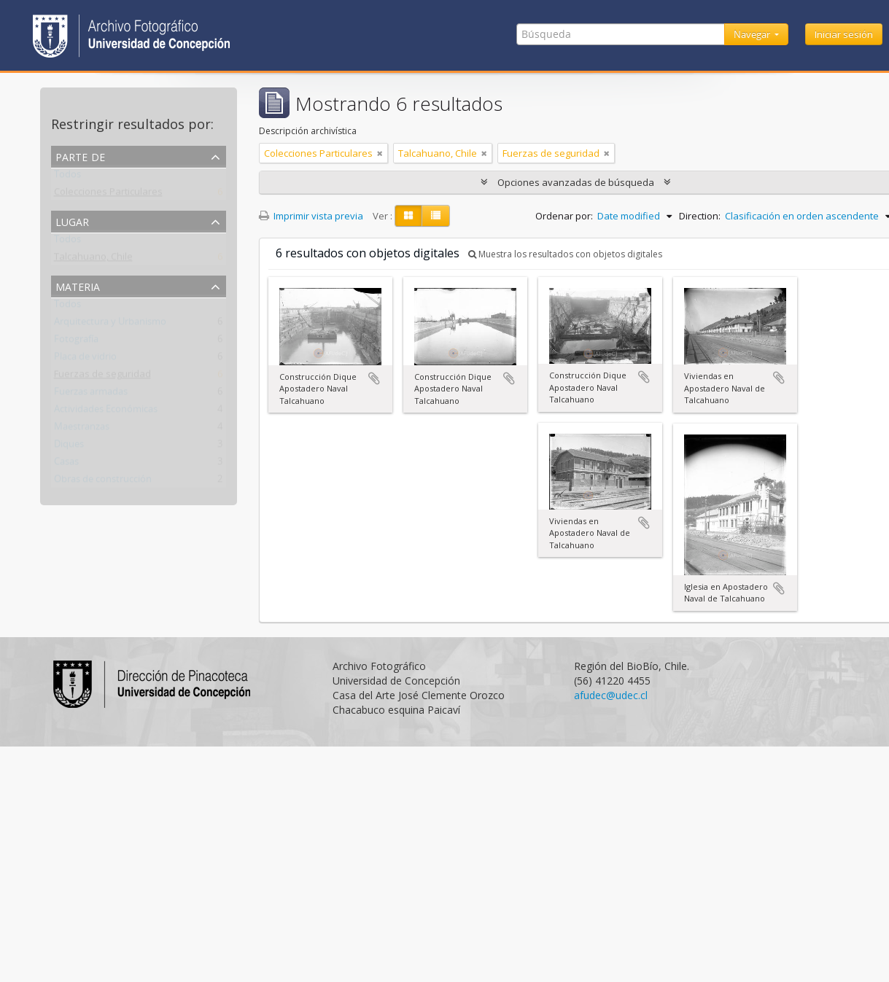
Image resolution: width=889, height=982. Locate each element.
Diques (69, 446)
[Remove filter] (380, 153)
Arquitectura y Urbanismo (110, 324)
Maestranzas (81, 429)
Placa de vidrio (85, 359)
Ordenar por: (564, 215)
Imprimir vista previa (311, 215)
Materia (77, 285)
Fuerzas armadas (91, 394)
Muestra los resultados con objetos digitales (565, 254)
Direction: (700, 215)
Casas (66, 464)
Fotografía (76, 341)
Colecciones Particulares (108, 194)
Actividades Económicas (106, 411)
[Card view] (408, 216)
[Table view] (436, 216)
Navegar (753, 34)
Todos (67, 177)
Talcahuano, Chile (93, 259)
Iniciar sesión (844, 34)
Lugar (72, 220)
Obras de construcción (103, 481)
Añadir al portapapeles (374, 378)
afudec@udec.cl (611, 695)
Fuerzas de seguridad (102, 376)
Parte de (80, 155)
